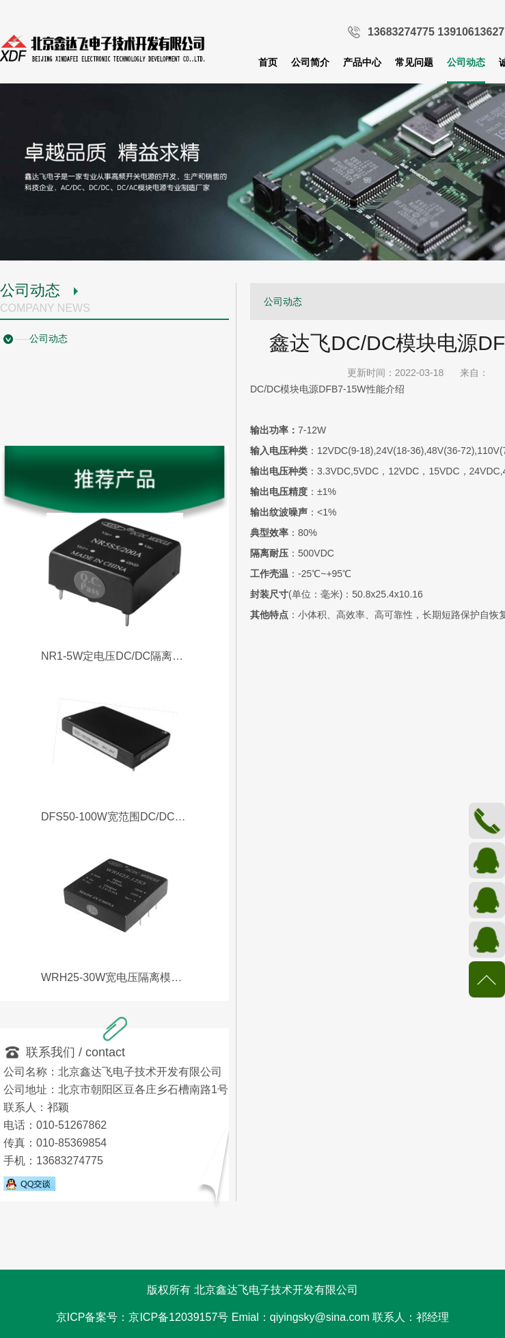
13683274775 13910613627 (436, 32)
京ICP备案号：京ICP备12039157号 (142, 1317)
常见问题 (414, 62)
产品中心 (362, 62)
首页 (267, 62)
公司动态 (466, 62)
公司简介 (310, 62)
